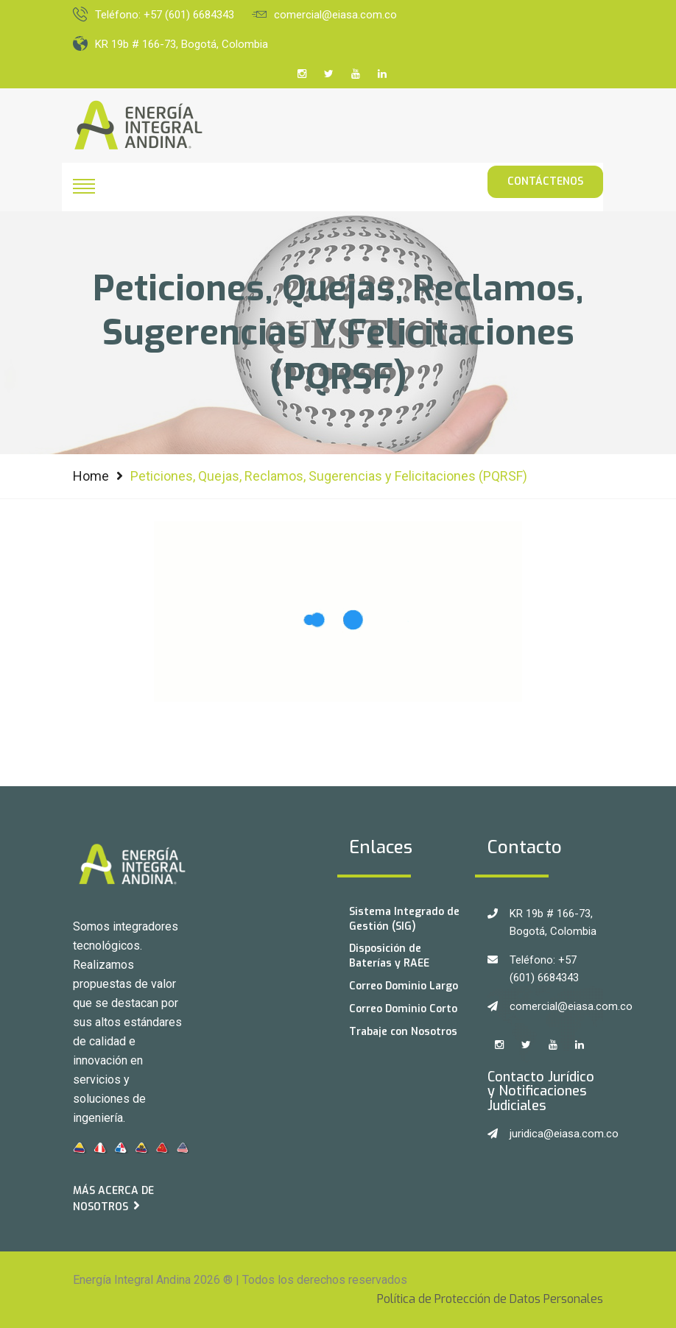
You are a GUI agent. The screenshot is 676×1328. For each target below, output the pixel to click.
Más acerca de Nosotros (113, 1199)
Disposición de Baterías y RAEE (389, 956)
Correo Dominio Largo (403, 986)
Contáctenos (545, 181)
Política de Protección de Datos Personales (490, 1299)
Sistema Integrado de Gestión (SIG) (404, 919)
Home (91, 476)
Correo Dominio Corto (403, 1009)
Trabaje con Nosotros (403, 1032)
